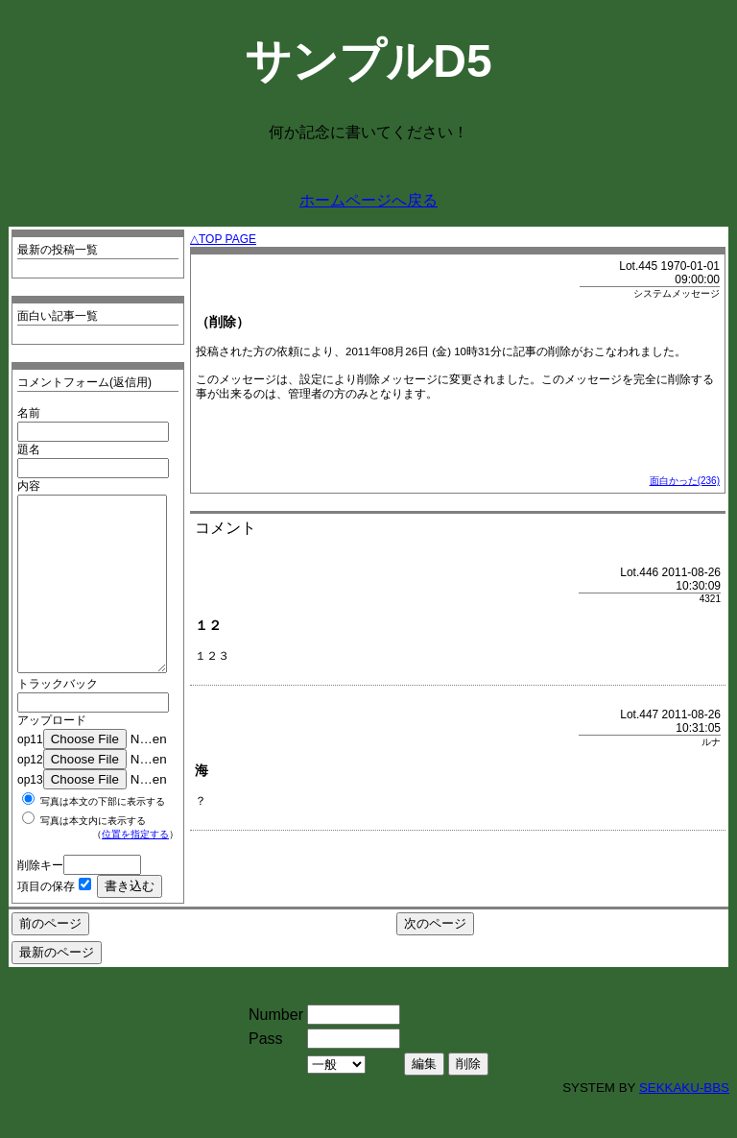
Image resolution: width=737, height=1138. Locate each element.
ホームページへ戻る (368, 200)
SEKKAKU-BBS (684, 1122)
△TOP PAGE (223, 239)
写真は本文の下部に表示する (102, 836)
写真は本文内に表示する (93, 855)
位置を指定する (135, 868)
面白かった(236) (685, 480)
